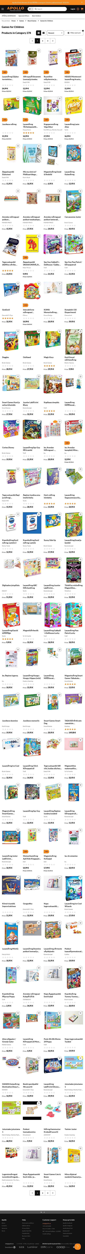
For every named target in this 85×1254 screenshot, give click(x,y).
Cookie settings (46, 1234)
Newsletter (66, 1236)
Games (21, 21)
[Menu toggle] (3, 9)
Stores (3, 1231)
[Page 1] (37, 40)
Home (13, 21)
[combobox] (47, 9)
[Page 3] (47, 40)
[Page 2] (42, 40)
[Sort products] (55, 33)
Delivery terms (26, 1225)
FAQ (23, 1238)
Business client (26, 1236)
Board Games (32, 21)
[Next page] (52, 40)
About (3, 1223)
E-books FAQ (25, 1233)
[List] (43, 32)
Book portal (66, 1231)
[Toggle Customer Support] (78, 1247)
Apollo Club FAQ (26, 1231)
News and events (67, 1233)
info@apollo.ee (46, 1223)
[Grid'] (38, 32)
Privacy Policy (26, 1228)
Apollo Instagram (67, 1225)
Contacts (4, 1225)
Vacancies (4, 1228)
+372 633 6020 (46, 1226)
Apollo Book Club (68, 1228)
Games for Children (46, 21)
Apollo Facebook (67, 1223)
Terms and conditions (28, 1223)
